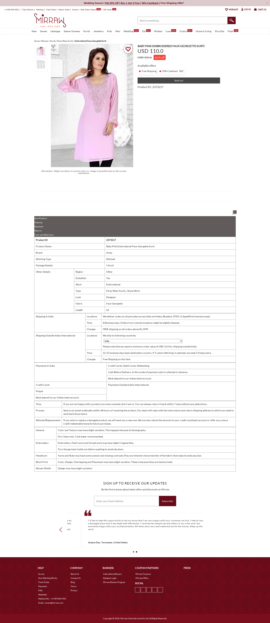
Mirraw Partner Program (114, 582)
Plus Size (219, 31)
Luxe (171, 31)
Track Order (51, 10)
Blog (73, 582)
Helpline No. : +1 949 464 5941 (52, 598)
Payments (38, 226)
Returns (38, 230)
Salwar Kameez (72, 31)
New (34, 31)
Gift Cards (109, 10)
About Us (75, 574)
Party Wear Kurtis (116, 290)
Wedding (131, 31)
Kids (109, 31)
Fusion (186, 31)
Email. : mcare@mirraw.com (50, 603)
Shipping (38, 222)
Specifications (40, 218)
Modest (158, 31)
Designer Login (110, 578)
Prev (61, 529)
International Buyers (112, 574)
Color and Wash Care (44, 234)
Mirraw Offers (142, 578)
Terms (73, 586)
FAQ (40, 590)
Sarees (43, 31)
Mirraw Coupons (143, 574)
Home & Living (203, 31)
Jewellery (99, 31)
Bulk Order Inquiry (88, 10)
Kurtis (86, 31)
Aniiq (109, 252)
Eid (146, 31)
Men (117, 31)
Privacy (74, 590)
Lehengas (55, 31)
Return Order (64, 10)
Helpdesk (42, 594)
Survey (75, 10)
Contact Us (76, 578)
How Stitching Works (47, 578)
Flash (233, 31)
